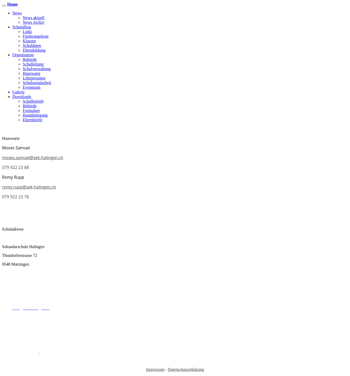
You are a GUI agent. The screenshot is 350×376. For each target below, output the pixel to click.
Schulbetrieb (33, 101)
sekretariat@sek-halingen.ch (149, 282)
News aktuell (33, 17)
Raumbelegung (35, 115)
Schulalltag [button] (21, 27)
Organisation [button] (23, 55)
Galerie (18, 92)
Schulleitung (33, 64)
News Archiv (33, 22)
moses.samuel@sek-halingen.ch (32, 157)
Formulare (31, 110)
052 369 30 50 (73, 308)
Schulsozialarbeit (37, 82)
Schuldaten (32, 45)
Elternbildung (34, 50)
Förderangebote (35, 36)
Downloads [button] (21, 96)
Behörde (30, 59)
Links (27, 31)
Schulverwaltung (37, 69)
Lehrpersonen (34, 78)
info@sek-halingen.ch (144, 325)
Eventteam (31, 87)
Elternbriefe (32, 120)
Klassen (29, 41)
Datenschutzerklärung (186, 369)
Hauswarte (31, 73)
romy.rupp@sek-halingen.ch (29, 187)
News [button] (17, 13)
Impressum (155, 369)
